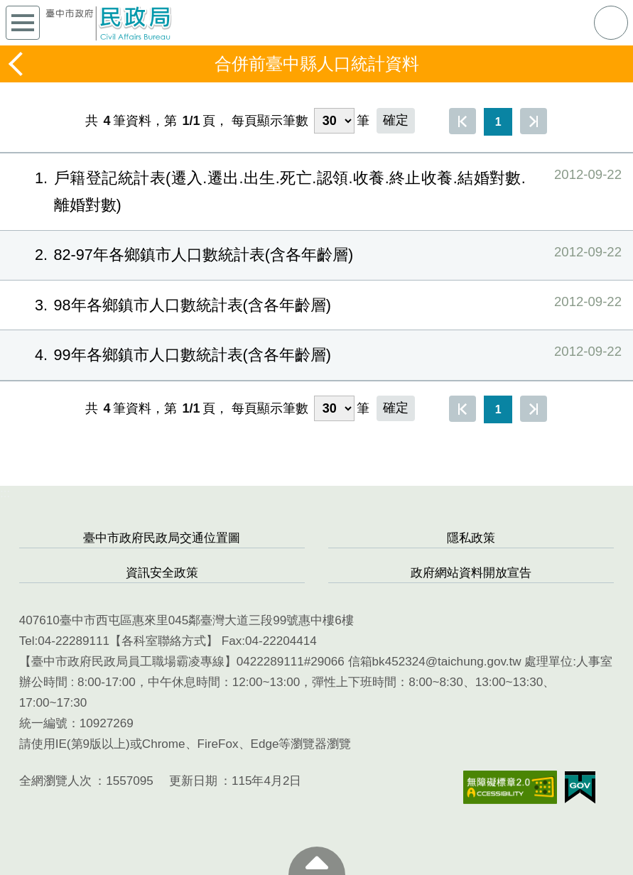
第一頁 (462, 121)
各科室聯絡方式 (163, 641)
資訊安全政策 (162, 573)
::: (5, 493)
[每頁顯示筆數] (334, 121)
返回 (17, 63)
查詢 (611, 22)
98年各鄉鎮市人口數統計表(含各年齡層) (316, 304)
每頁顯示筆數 (270, 121)
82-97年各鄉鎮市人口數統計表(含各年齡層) (316, 254)
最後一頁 (533, 121)
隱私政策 (471, 538)
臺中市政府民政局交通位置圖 (161, 538)
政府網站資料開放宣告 (471, 573)
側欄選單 (22, 22)
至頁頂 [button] (316, 861)
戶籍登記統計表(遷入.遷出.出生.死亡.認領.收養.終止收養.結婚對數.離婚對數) (316, 188)
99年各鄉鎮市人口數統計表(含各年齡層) (316, 354)
